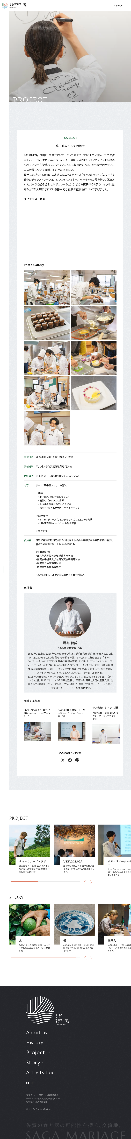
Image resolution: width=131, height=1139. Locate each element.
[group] (29, 849)
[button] (85, 882)
